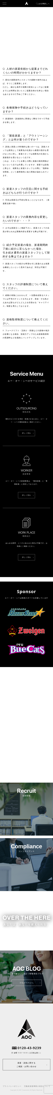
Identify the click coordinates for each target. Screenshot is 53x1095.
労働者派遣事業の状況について (37, 1086)
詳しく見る (26, 433)
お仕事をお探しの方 (26, 935)
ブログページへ (26, 982)
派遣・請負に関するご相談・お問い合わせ (26, 1065)
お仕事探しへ (43, 4)
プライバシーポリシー (12, 1086)
